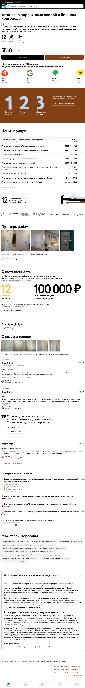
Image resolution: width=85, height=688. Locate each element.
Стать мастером (76, 666)
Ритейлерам (75, 673)
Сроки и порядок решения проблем (16, 280)
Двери (12, 662)
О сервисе (55, 669)
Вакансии (64, 669)
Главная (4, 662)
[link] (16, 541)
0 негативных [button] (27, 355)
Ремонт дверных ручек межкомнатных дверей (16, 548)
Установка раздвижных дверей (49, 548)
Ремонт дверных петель (40, 545)
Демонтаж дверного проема (11, 552)
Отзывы (54, 673)
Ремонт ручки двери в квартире (39, 552)
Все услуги (55, 666)
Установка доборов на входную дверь (12, 366)
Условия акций (76, 676)
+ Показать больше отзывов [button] (11, 463)
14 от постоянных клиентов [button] (58, 355)
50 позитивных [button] (16, 355)
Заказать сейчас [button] (64, 57)
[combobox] (44, 6)
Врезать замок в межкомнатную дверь (42, 555)
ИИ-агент (74, 669)
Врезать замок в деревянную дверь (13, 545)
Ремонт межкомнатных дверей (12, 555)
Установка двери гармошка (40, 542)
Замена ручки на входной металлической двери (17, 558)
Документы (65, 666)
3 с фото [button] (5, 355)
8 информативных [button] (41, 355)
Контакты (64, 673)
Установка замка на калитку (10, 562)
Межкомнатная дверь (25, 662)
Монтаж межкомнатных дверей (12, 542)
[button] (42, 2)
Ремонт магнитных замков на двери (51, 558)
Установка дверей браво (66, 542)
